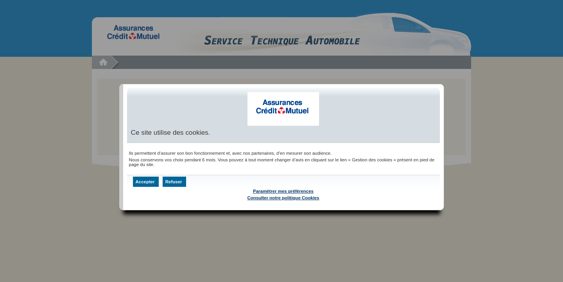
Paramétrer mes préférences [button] (283, 191)
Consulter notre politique (283, 197)
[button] (146, 182)
